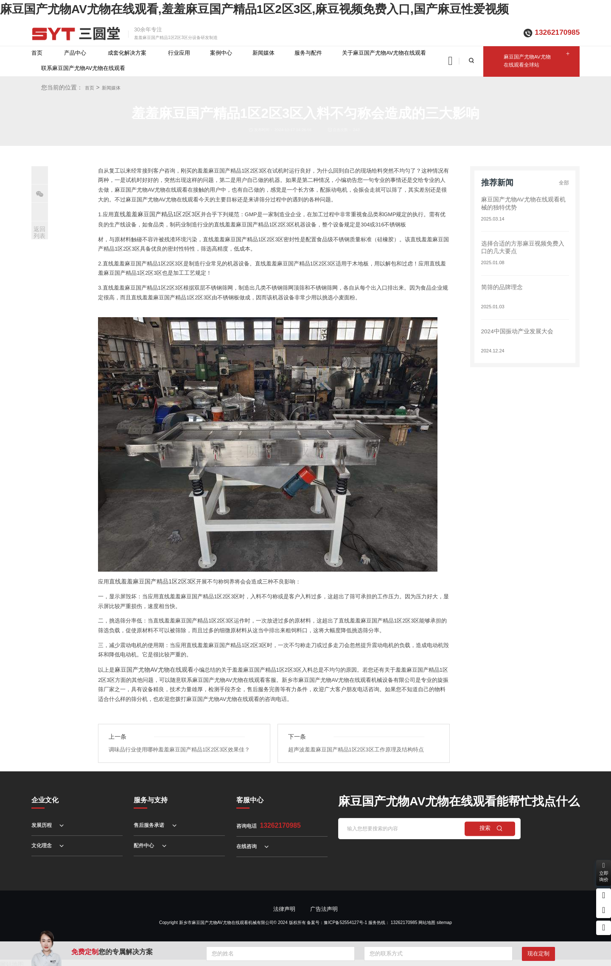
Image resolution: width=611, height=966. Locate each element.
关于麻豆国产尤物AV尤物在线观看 (384, 53)
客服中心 (249, 797)
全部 (563, 183)
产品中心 (75, 53)
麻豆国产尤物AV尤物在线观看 (151, 668)
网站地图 (426, 919)
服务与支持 (151, 797)
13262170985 (557, 32)
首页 (36, 53)
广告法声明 (324, 906)
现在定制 (538, 954)
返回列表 (39, 233)
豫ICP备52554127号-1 (345, 919)
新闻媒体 (263, 53)
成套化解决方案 (127, 53)
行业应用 (179, 53)
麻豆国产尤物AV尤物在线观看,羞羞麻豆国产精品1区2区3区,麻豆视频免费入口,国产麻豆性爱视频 (254, 9)
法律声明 (284, 906)
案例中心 (221, 53)
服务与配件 (308, 53)
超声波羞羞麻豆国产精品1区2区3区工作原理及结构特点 (356, 747)
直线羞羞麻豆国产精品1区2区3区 (154, 214)
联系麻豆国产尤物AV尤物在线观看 (83, 68)
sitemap (444, 919)
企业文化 (45, 797)
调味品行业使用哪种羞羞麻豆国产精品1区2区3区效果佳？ (179, 747)
